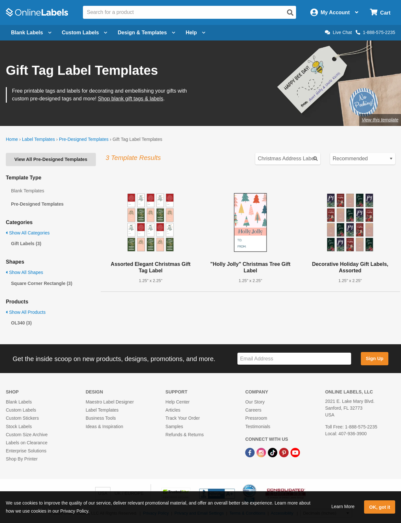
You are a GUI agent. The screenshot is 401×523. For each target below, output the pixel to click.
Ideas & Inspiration (104, 426)
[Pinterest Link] (284, 452)
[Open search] (290, 12)
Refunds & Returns (185, 434)
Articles (173, 410)
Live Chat (338, 32)
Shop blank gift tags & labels (130, 98)
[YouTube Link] (295, 452)
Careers (253, 410)
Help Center (178, 401)
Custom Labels (21, 410)
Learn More (343, 506)
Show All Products (26, 312)
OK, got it (379, 507)
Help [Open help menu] (195, 32)
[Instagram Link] (262, 452)
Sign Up (374, 358)
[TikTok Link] (273, 452)
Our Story (255, 401)
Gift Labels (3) (26, 243)
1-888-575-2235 (375, 32)
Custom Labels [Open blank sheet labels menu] (85, 32)
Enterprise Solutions (26, 450)
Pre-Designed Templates (84, 139)
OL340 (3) (21, 322)
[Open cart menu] (380, 12)
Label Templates (38, 139)
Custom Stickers (22, 418)
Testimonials (257, 426)
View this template (380, 119)
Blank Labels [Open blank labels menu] (31, 32)
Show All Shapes (24, 272)
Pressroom (256, 418)
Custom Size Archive (27, 434)
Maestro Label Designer (110, 401)
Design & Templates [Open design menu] (146, 32)
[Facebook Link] (250, 452)
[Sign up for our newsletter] (294, 359)
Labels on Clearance (26, 442)
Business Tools (101, 418)
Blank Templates (27, 190)
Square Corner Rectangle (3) (41, 283)
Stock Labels (19, 426)
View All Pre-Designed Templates (50, 159)
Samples (174, 426)
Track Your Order (183, 418)
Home (12, 139)
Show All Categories (28, 232)
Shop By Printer (22, 458)
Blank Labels (19, 401)
